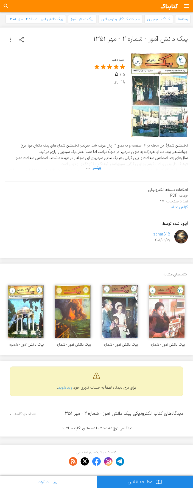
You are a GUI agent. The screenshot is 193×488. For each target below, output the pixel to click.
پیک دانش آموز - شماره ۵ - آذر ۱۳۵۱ (26, 345)
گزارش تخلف (179, 207)
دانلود (48, 481)
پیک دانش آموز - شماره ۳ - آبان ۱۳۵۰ (121, 345)
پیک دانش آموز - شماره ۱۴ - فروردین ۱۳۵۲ (74, 345)
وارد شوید (65, 388)
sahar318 (161, 234)
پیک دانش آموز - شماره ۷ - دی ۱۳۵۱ (167, 345)
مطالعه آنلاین (145, 481)
